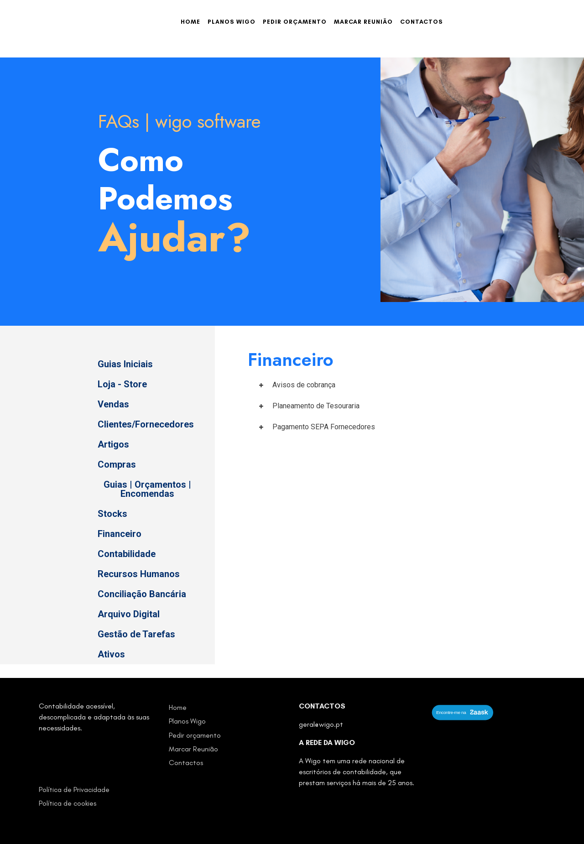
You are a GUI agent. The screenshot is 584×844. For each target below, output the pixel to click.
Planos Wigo (232, 21)
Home (190, 21)
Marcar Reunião (363, 21)
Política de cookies (67, 803)
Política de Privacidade (74, 789)
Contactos (421, 21)
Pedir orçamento (295, 21)
